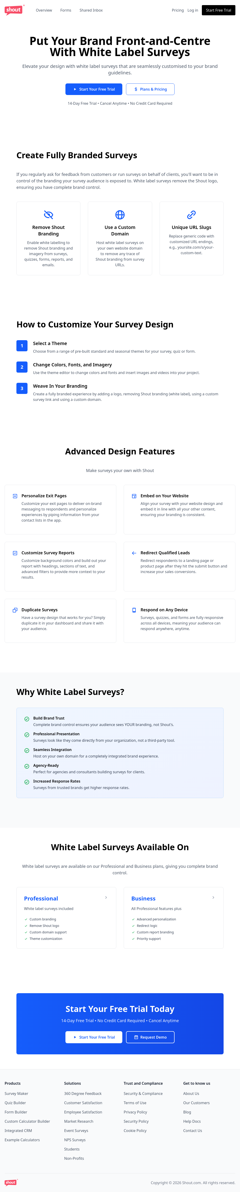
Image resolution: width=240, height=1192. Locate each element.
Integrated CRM (18, 1130)
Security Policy (136, 1121)
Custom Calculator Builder (27, 1121)
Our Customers (196, 1102)
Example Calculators (22, 1139)
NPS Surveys (75, 1139)
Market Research (78, 1121)
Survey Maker (16, 1093)
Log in (193, 10)
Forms (65, 10)
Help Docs (192, 1121)
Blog (187, 1112)
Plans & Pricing (150, 89)
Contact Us (192, 1130)
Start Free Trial (218, 10)
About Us (191, 1093)
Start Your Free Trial (94, 89)
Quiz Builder (15, 1102)
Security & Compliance (143, 1093)
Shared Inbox (91, 10)
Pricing (178, 10)
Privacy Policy (135, 1112)
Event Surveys (76, 1130)
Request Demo (150, 1037)
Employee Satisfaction (83, 1112)
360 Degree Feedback (83, 1093)
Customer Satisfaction (83, 1102)
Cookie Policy (135, 1130)
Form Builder (16, 1112)
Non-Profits (74, 1158)
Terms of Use (135, 1102)
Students (72, 1149)
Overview (44, 10)
